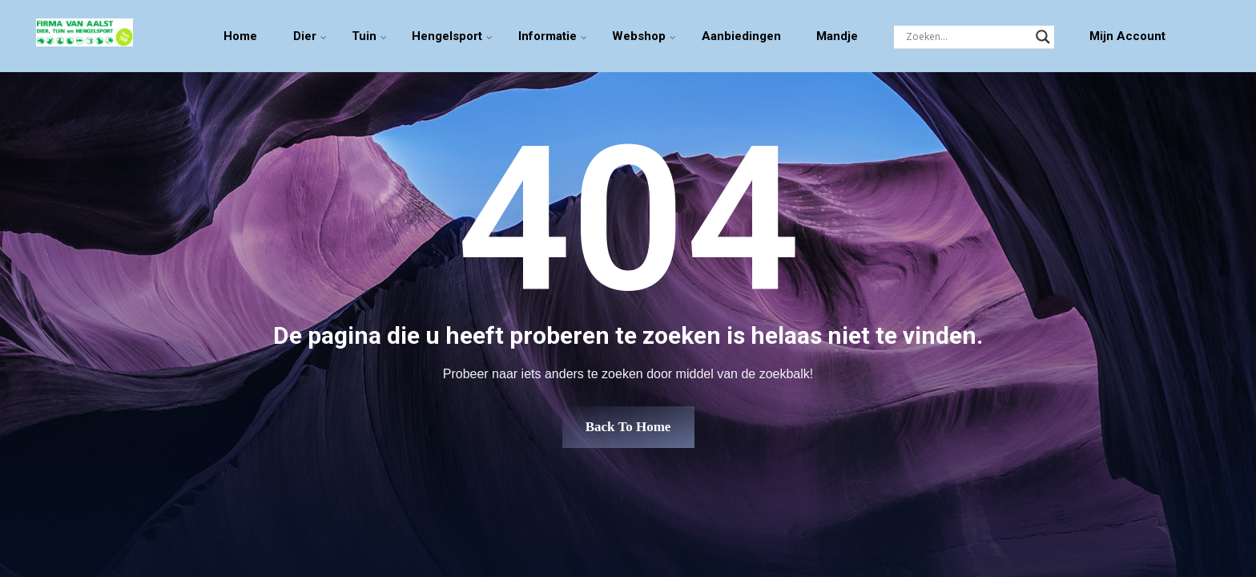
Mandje (837, 36)
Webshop (639, 36)
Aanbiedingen (741, 36)
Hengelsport (447, 36)
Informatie (547, 36)
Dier (304, 36)
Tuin (364, 36)
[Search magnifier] (1043, 37)
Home (240, 36)
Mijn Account (1127, 36)
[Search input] (967, 37)
